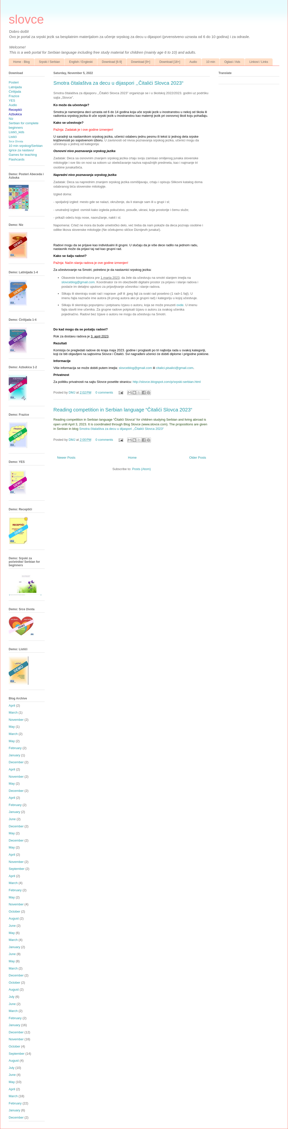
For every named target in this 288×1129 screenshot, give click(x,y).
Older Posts (197, 457)
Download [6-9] (112, 62)
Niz (11, 119)
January (14, 755)
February (15, 748)
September (17, 869)
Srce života (16, 141)
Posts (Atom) (141, 469)
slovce (26, 19)
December (16, 762)
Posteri (14, 82)
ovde (180, 305)
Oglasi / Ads (232, 62)
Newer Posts (66, 457)
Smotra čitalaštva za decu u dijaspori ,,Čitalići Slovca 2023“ (118, 83)
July (11, 997)
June (12, 819)
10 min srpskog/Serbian (26, 146)
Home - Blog (21, 62)
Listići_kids (16, 132)
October (14, 911)
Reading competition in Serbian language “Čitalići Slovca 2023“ (122, 409)
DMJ (72, 392)
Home (132, 457)
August (14, 918)
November (16, 720)
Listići (13, 137)
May (12, 726)
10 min (210, 62)
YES (12, 100)
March (13, 712)
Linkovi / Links (258, 62)
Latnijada (15, 87)
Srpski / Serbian (49, 62)
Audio (193, 62)
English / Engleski (81, 62)
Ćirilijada (15, 91)
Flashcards (17, 159)
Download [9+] (140, 62)
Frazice (14, 96)
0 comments (104, 392)
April (12, 705)
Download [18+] (169, 62)
